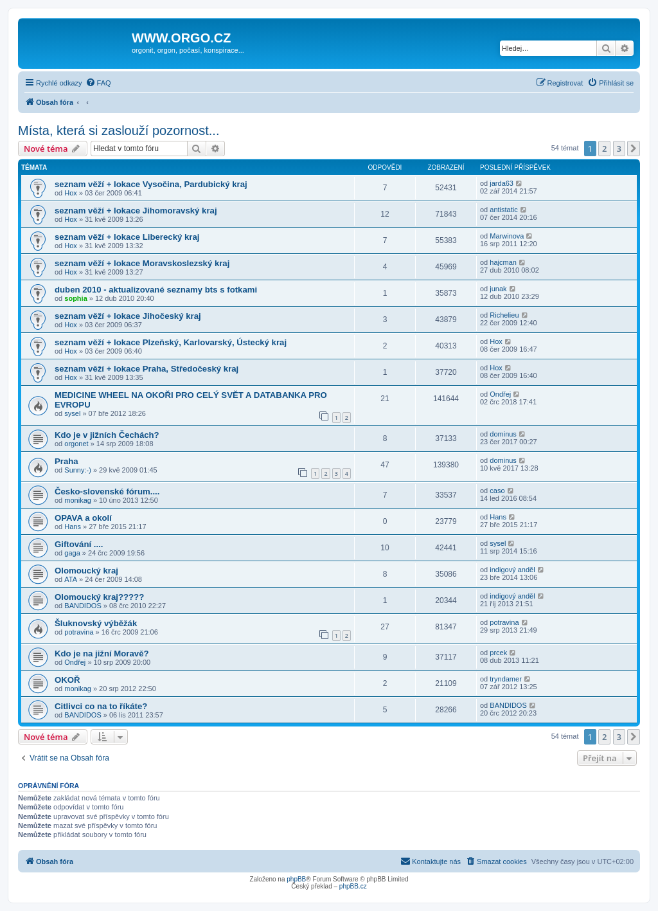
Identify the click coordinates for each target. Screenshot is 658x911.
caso (497, 490)
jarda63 (501, 183)
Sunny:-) (77, 470)
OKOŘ (67, 680)
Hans (72, 526)
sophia (75, 298)
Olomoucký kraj (86, 570)
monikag (77, 500)
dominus (503, 434)
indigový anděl (512, 569)
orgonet (76, 443)
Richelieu (504, 315)
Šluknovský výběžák (96, 623)
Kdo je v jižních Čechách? (107, 435)
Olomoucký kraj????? (99, 597)
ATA (70, 579)
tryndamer (506, 679)
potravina (78, 632)
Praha (66, 461)
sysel (72, 413)
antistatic (503, 209)
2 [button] (604, 148)
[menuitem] (98, 83)
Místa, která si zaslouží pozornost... (118, 130)
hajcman (503, 262)
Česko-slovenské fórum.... (107, 491)
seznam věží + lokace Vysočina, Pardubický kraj (151, 184)
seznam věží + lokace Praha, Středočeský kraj (146, 369)
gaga (72, 553)
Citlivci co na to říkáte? (101, 706)
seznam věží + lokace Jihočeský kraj (128, 316)
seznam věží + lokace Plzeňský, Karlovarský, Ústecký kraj (171, 342)
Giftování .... (79, 544)
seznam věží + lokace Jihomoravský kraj (136, 210)
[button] (633, 148)
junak (498, 289)
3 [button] (619, 148)
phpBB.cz (353, 886)
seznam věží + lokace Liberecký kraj (127, 237)
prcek (498, 652)
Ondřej (500, 394)
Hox (70, 193)
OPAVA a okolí (83, 518)
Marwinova (507, 236)
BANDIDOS (82, 605)
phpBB (296, 879)
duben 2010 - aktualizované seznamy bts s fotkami (156, 289)
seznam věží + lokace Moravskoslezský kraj (142, 263)
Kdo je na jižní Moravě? (102, 653)
